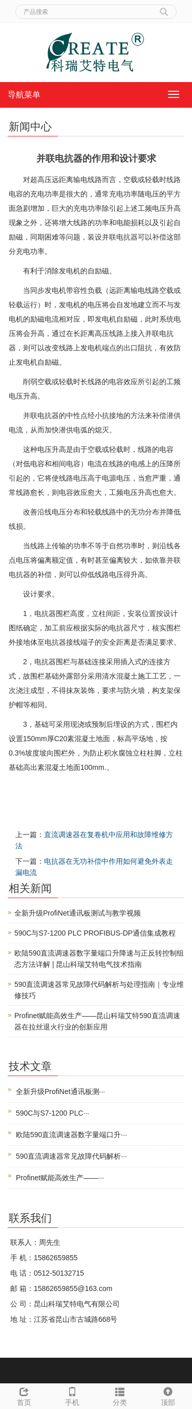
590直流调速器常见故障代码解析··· (71, 1156)
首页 (24, 1395)
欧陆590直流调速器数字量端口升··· (71, 1134)
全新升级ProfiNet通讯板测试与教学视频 (77, 913)
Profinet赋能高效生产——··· (60, 1178)
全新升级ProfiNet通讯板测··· (60, 1091)
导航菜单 (24, 94)
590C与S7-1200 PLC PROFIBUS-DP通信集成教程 (95, 933)
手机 (72, 1395)
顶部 (168, 1395)
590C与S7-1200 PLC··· (52, 1113)
